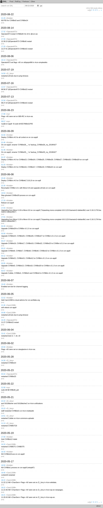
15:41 (3, 333)
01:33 (3, 165)
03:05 (3, 263)
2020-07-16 (7, 83)
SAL (3, 1)
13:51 (3, 416)
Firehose (25, 1)
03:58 (3, 233)
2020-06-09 (7, 131)
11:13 (3, 423)
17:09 (3, 437)
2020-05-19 (7, 433)
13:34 (3, 100)
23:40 (3, 178)
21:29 (3, 18)
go (41, 6)
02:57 (3, 271)
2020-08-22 (7, 14)
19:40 (3, 284)
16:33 (3, 444)
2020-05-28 (7, 357)
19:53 (3, 193)
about (98, 506)
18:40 (3, 473)
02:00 (3, 135)
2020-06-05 (7, 294)
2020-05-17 (7, 461)
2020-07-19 (7, 70)
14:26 (3, 360)
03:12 (3, 256)
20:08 (3, 313)
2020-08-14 (7, 28)
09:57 (3, 121)
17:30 (3, 39)
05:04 (3, 374)
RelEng (17, 1)
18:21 (3, 495)
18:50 (3, 465)
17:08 (3, 114)
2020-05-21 (7, 397)
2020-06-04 (7, 330)
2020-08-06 (7, 56)
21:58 (3, 387)
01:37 (3, 157)
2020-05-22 (7, 384)
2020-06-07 (7, 280)
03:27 (3, 241)
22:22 (3, 401)
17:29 (3, 46)
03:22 (3, 248)
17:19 (3, 200)
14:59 (3, 73)
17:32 (3, 32)
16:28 (3, 320)
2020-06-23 (7, 110)
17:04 (3, 208)
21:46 (3, 305)
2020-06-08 (7, 174)
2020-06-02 (7, 343)
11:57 (3, 87)
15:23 (3, 408)
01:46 (3, 142)
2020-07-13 (7, 96)
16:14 (3, 60)
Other (33, 1)
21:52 (3, 298)
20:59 (3, 347)
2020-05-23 (7, 370)
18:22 (3, 480)
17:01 (3, 217)
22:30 (3, 186)
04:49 (3, 226)
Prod (11, 1)
